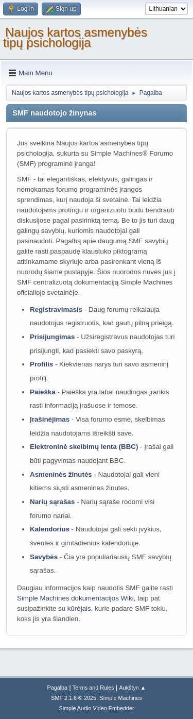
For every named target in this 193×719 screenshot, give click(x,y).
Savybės (44, 557)
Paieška (43, 392)
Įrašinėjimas (49, 419)
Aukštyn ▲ (132, 687)
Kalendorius (49, 529)
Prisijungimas (52, 337)
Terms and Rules (93, 687)
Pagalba (57, 687)
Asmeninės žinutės (61, 474)
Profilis (41, 364)
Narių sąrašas (52, 502)
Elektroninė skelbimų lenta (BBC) (84, 446)
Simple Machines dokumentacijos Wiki (75, 598)
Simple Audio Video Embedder (96, 708)
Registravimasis (56, 309)
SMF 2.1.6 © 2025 (73, 698)
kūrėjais (79, 608)
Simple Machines (121, 698)
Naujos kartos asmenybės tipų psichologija (75, 37)
